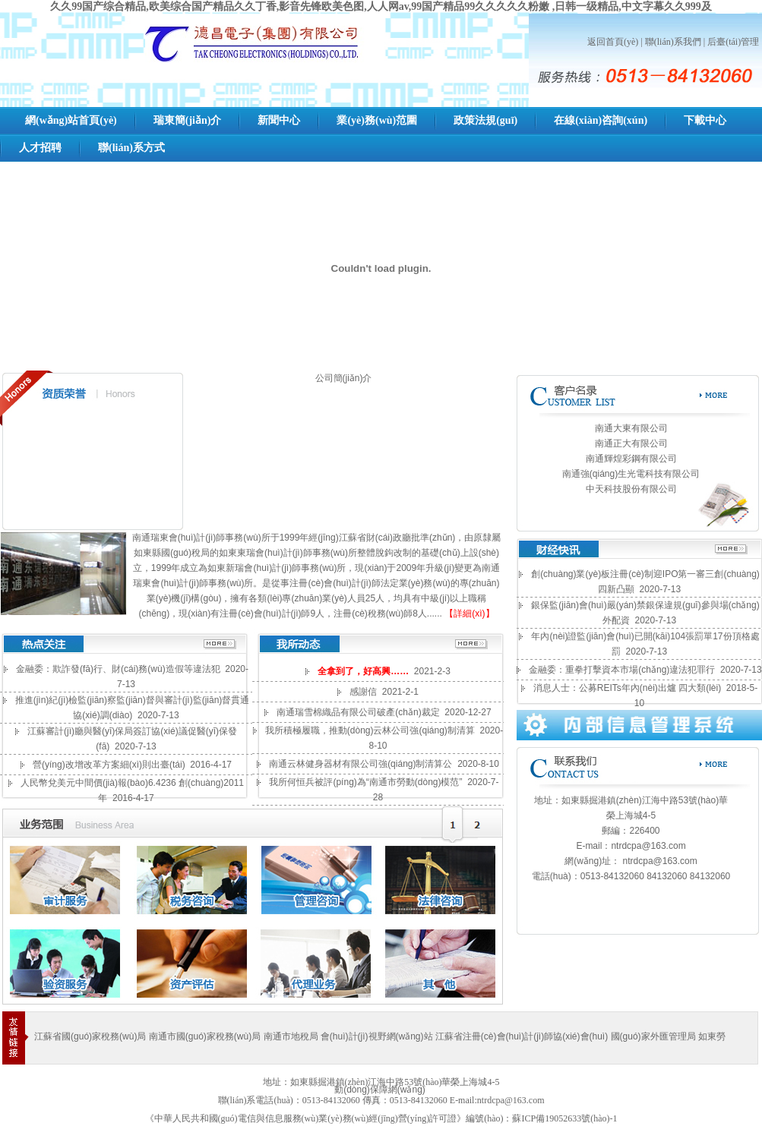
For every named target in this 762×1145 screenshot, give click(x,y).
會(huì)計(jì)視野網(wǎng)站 (377, 1036)
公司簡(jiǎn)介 (343, 378)
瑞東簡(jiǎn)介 (187, 120)
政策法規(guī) (485, 120)
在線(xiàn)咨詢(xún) (600, 120)
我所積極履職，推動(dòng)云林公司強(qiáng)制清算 (370, 730)
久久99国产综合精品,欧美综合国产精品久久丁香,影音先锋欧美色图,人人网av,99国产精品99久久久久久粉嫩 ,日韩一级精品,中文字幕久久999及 (381, 6)
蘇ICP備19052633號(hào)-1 (564, 1118)
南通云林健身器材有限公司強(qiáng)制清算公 (360, 764)
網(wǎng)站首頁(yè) (71, 120)
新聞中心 (279, 120)
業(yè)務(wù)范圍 (377, 120)
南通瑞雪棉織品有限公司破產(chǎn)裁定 (358, 712)
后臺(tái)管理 (733, 41)
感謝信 (363, 691)
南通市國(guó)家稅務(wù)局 (205, 1036)
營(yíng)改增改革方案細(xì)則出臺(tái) (109, 764)
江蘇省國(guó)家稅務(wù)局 (90, 1036)
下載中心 (705, 120)
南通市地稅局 (292, 1036)
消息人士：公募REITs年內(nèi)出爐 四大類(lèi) (627, 688)
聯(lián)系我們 (673, 41)
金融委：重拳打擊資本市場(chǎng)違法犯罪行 (622, 669)
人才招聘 (40, 147)
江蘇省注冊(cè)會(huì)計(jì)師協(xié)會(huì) (521, 1036)
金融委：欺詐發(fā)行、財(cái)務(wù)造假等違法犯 (118, 669)
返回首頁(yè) (612, 41)
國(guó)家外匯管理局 (653, 1036)
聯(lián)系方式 (131, 147)
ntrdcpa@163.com (648, 846)
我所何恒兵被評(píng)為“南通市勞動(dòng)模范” (365, 782)
